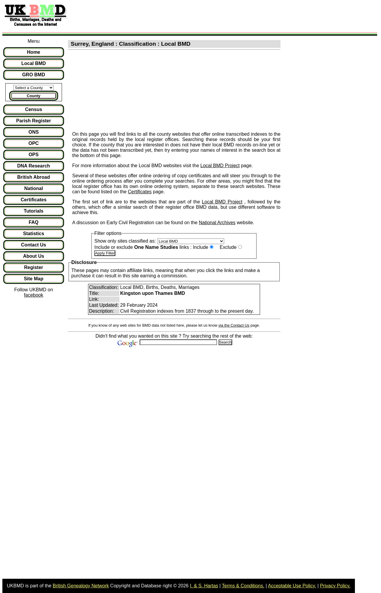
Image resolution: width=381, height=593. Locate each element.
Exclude (228, 247)
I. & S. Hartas (204, 585)
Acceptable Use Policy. (292, 585)
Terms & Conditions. (243, 585)
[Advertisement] (179, 15)
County (33, 96)
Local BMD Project (220, 165)
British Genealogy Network (81, 585)
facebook (33, 295)
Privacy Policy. (335, 585)
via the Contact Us (234, 325)
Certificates (140, 191)
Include (200, 247)
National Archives (217, 222)
